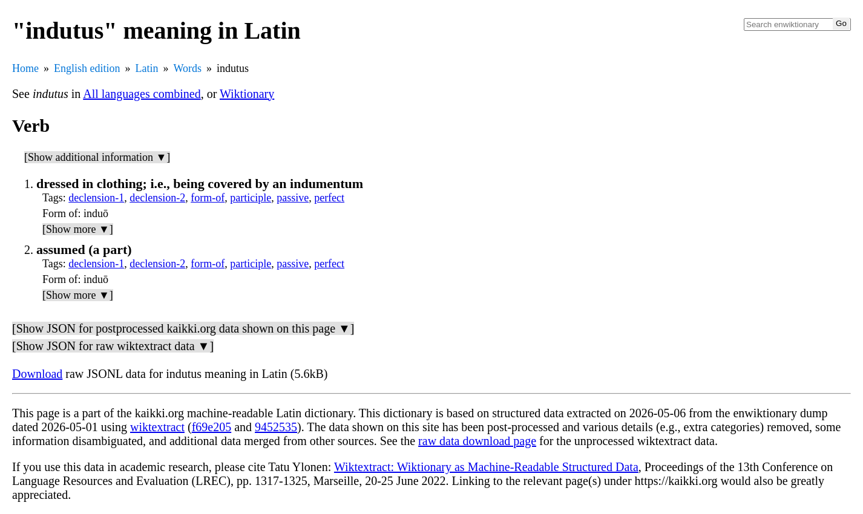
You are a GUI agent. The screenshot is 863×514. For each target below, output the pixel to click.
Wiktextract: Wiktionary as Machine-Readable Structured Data (486, 466)
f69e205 (212, 427)
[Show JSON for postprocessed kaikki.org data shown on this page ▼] (183, 328)
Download (37, 373)
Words (188, 68)
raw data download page (477, 440)
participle (250, 198)
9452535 (276, 427)
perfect (329, 198)
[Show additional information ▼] (97, 157)
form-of (208, 198)
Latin (147, 68)
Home (25, 68)
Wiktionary (247, 93)
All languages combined (141, 93)
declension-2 (157, 198)
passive (293, 198)
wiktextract (157, 427)
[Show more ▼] (77, 229)
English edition (87, 68)
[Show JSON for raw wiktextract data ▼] (113, 346)
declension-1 (96, 198)
